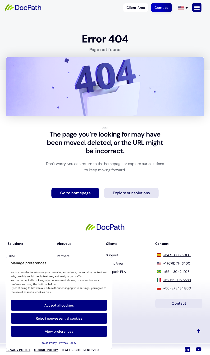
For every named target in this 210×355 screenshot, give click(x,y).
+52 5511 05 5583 (177, 280)
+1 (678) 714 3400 (176, 263)
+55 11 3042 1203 (176, 272)
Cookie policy (46, 350)
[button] (196, 7)
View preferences (59, 331)
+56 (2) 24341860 (177, 288)
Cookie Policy (48, 343)
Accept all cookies (59, 305)
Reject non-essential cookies (59, 318)
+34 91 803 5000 (177, 255)
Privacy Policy (67, 343)
